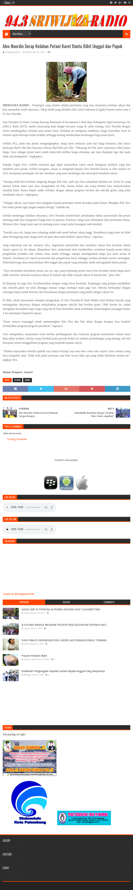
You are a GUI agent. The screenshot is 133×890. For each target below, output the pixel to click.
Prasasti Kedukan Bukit (34, 655)
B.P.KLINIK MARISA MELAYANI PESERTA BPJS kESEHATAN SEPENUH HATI (64, 624)
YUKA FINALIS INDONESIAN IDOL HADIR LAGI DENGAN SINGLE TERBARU (64, 640)
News (27, 380)
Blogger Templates (43, 885)
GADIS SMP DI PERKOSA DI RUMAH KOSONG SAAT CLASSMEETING (61, 609)
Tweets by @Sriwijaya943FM (18, 594)
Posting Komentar (17, 439)
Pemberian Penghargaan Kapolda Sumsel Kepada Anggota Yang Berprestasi (63, 671)
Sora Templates (23, 885)
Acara (17, 380)
